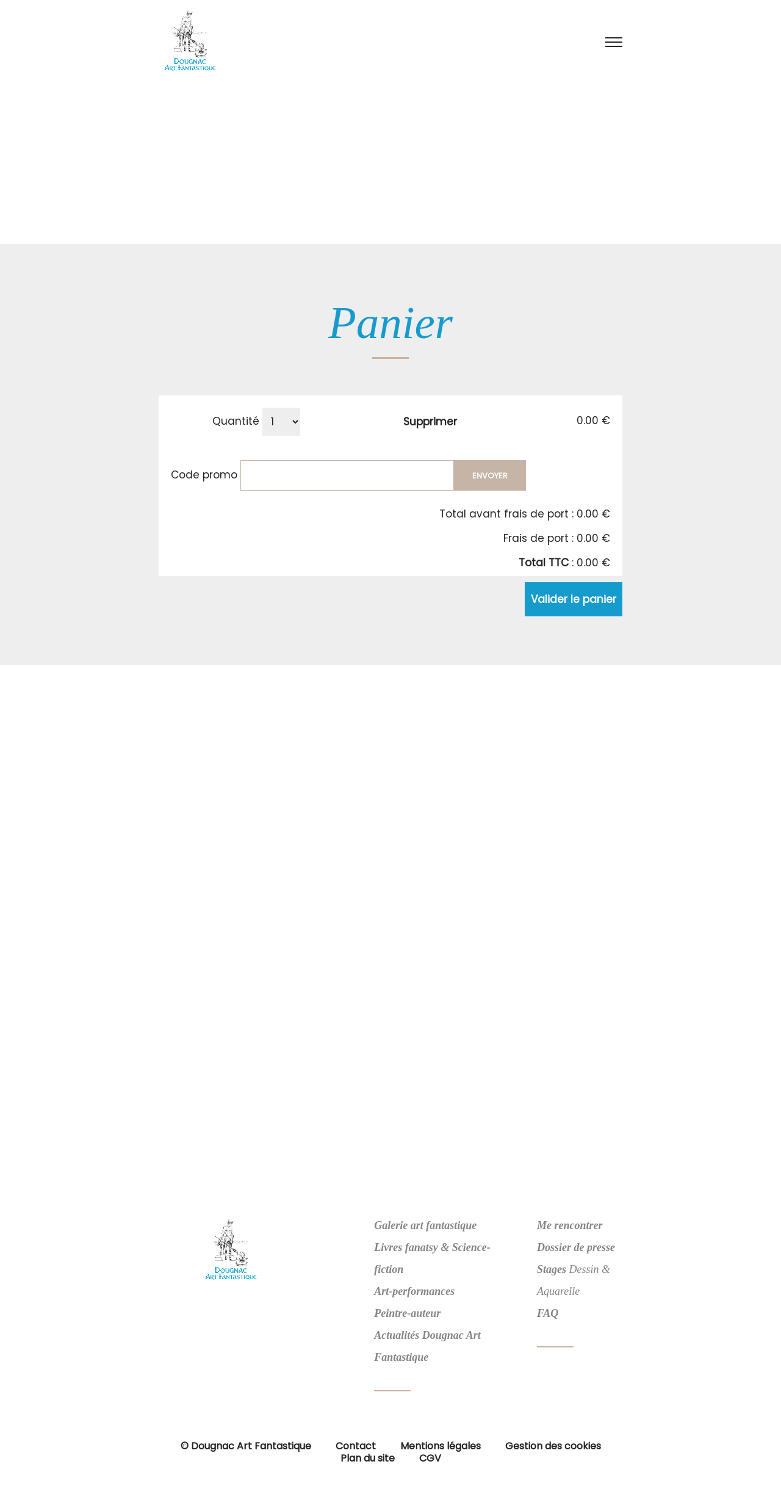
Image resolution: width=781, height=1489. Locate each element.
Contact (356, 1446)
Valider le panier (573, 599)
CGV (430, 1458)
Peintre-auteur (407, 1313)
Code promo (204, 474)
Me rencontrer (570, 1225)
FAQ (547, 1313)
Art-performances (414, 1291)
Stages (551, 1269)
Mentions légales (440, 1446)
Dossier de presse (576, 1247)
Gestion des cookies (553, 1446)
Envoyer (490, 475)
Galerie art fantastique (425, 1225)
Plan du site (367, 1458)
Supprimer (430, 421)
